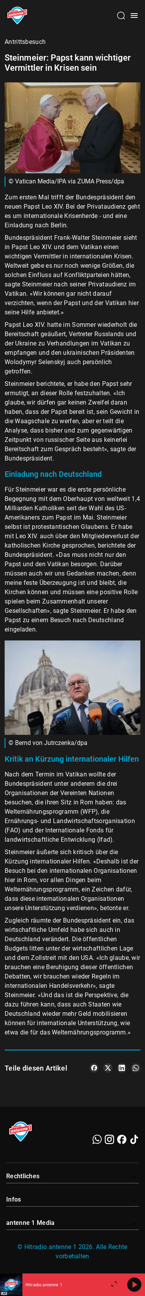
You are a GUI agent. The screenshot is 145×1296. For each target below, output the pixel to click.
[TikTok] (134, 1139)
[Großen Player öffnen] (114, 1285)
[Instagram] (109, 1139)
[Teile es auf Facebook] (94, 1068)
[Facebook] (121, 1139)
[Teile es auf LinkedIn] (121, 1068)
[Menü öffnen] (134, 15)
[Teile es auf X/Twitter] (108, 1068)
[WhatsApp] (97, 1139)
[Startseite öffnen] (17, 15)
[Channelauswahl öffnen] (121, 15)
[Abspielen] (134, 1285)
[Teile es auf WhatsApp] (135, 1068)
